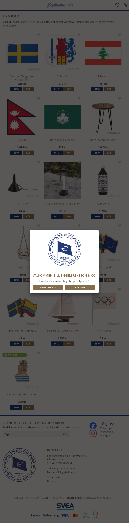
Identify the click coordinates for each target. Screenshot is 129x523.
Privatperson (48, 287)
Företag (80, 287)
